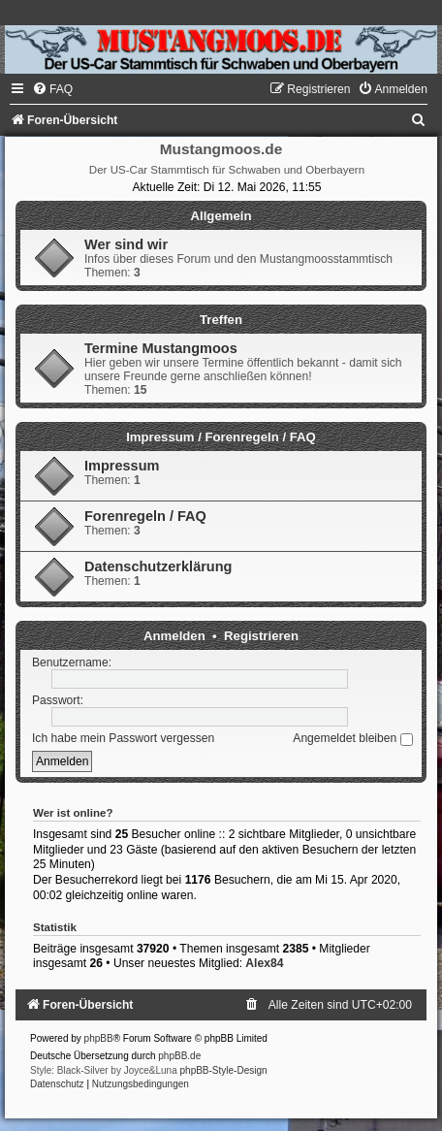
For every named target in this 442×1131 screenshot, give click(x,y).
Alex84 (264, 963)
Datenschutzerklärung (158, 566)
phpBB (98, 1038)
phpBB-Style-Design (224, 1070)
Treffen (221, 319)
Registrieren (261, 636)
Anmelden (174, 636)
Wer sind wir (126, 244)
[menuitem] (52, 89)
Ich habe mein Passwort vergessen (123, 738)
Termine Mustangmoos (160, 348)
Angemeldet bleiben (352, 738)
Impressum (121, 465)
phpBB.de (179, 1055)
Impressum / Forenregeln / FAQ (221, 437)
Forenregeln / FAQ (145, 516)
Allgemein (220, 216)
